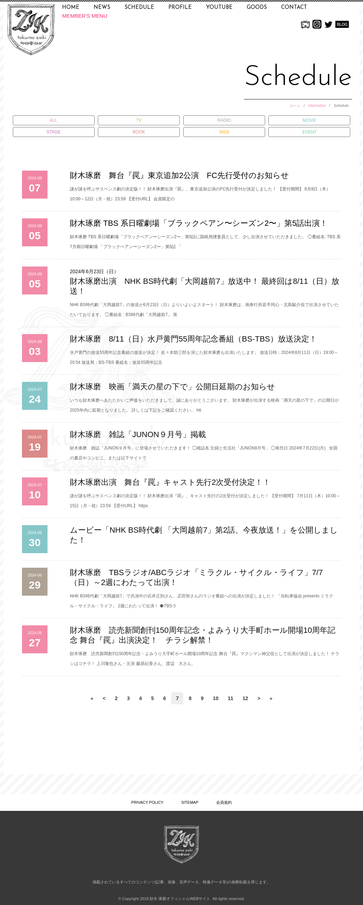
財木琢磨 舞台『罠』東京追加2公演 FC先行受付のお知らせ (179, 175)
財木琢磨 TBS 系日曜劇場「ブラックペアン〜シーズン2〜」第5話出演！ (199, 223)
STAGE (53, 132)
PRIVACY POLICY (147, 802)
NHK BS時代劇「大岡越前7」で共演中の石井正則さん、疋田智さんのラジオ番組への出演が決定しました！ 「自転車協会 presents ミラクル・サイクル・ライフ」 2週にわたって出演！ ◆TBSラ (201, 604)
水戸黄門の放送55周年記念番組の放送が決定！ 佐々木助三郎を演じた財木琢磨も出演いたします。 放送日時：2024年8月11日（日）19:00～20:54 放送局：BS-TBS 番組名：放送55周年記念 (204, 361)
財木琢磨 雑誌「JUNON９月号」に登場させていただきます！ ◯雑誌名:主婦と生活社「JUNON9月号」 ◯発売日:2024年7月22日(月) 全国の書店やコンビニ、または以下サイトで (203, 456)
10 (216, 698)
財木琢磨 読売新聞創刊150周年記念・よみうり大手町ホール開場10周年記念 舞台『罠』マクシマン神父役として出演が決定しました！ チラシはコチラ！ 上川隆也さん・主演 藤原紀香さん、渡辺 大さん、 (204, 662)
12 (245, 698)
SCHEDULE (139, 7)
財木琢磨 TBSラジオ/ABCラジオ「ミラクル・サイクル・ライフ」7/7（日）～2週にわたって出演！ (196, 581)
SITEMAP (189, 802)
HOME (70, 7)
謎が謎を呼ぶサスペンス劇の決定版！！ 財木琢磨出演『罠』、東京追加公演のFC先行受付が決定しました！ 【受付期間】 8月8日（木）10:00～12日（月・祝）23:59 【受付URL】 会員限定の (200, 194)
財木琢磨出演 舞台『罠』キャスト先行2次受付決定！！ (170, 485)
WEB (224, 132)
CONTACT (294, 7)
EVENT (309, 132)
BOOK (139, 132)
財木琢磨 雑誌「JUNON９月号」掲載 (138, 438)
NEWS (102, 7)
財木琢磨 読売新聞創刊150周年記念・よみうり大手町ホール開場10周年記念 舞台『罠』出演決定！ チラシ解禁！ (202, 638)
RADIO (224, 120)
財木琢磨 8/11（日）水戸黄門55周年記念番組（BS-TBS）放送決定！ (193, 342)
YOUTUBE (219, 7)
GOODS (257, 7)
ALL (53, 120)
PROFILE (180, 7)
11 (230, 698)
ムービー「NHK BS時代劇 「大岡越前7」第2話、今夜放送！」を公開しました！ (204, 538)
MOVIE (310, 120)
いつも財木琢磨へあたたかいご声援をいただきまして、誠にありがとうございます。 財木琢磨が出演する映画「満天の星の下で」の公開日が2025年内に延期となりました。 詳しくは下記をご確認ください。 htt (204, 408)
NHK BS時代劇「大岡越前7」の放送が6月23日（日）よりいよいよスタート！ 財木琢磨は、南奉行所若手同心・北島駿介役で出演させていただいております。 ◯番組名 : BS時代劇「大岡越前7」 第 (204, 313)
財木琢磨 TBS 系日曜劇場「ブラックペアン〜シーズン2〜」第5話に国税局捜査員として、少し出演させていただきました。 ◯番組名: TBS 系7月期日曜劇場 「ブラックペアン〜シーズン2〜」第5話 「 (205, 241)
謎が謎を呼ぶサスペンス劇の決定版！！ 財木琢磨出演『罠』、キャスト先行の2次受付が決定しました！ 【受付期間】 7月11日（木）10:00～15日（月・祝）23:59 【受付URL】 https (205, 504)
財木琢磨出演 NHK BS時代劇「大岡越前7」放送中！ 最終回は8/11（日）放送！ (204, 289)
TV (138, 120)
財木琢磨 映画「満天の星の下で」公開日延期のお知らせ (172, 390)
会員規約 (224, 802)
